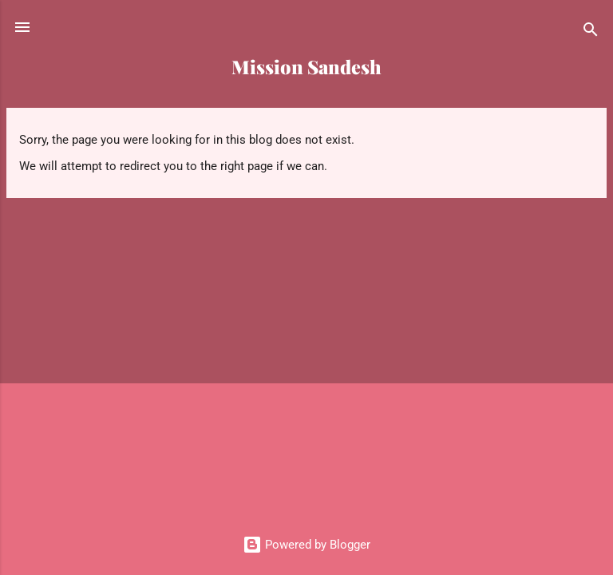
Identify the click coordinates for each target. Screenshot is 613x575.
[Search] (590, 32)
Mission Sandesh (306, 66)
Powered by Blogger (306, 544)
